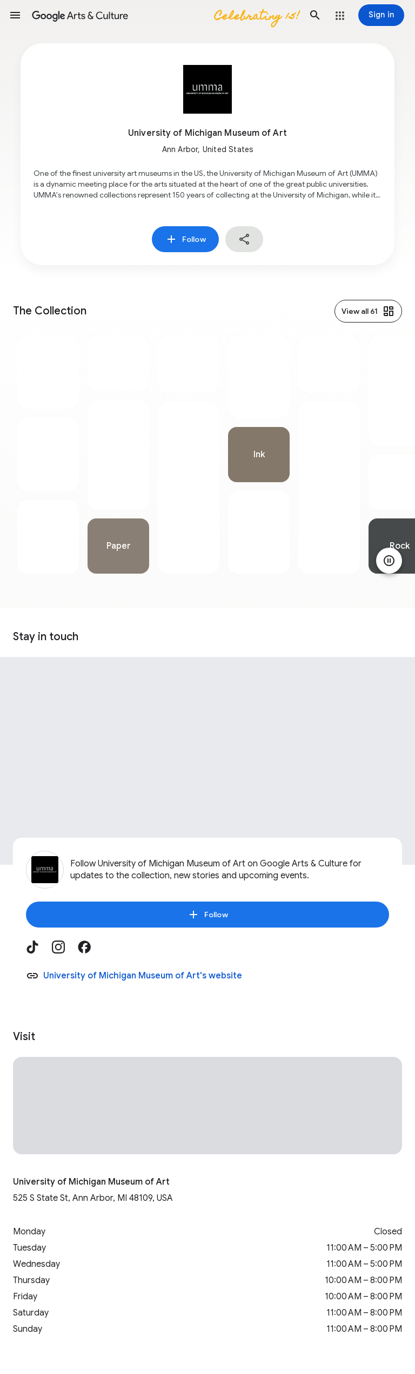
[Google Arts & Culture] (165, 15)
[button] (15, 15)
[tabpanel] (48, 455)
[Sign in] (381, 15)
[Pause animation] (389, 561)
